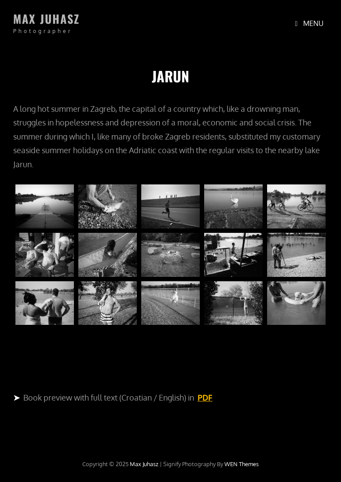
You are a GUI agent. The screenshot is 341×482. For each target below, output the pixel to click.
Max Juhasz (46, 18)
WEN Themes (241, 463)
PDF (205, 397)
